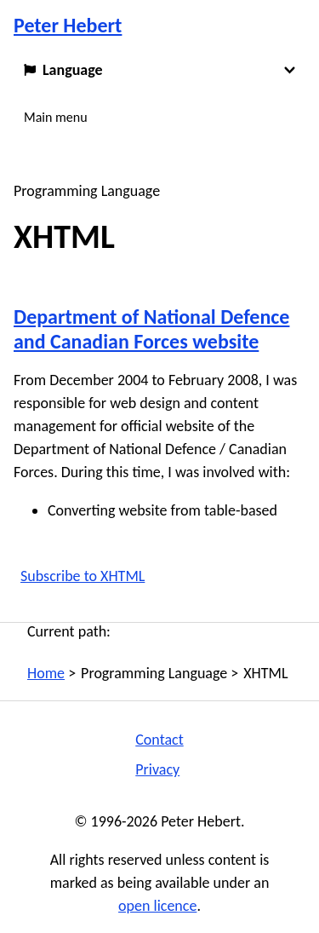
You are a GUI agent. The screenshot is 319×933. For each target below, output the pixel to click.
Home (46, 673)
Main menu (56, 117)
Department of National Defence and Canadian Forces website (151, 329)
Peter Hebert (68, 25)
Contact (159, 739)
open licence (157, 905)
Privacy (157, 769)
